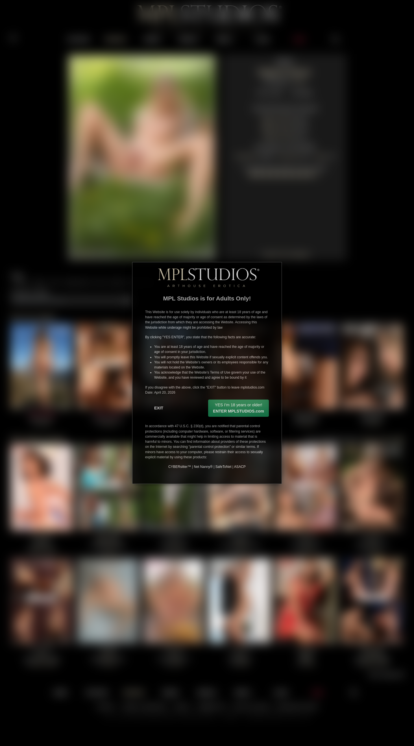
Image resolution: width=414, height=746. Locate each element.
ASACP (240, 467)
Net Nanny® (203, 467)
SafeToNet (223, 467)
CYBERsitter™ (179, 467)
